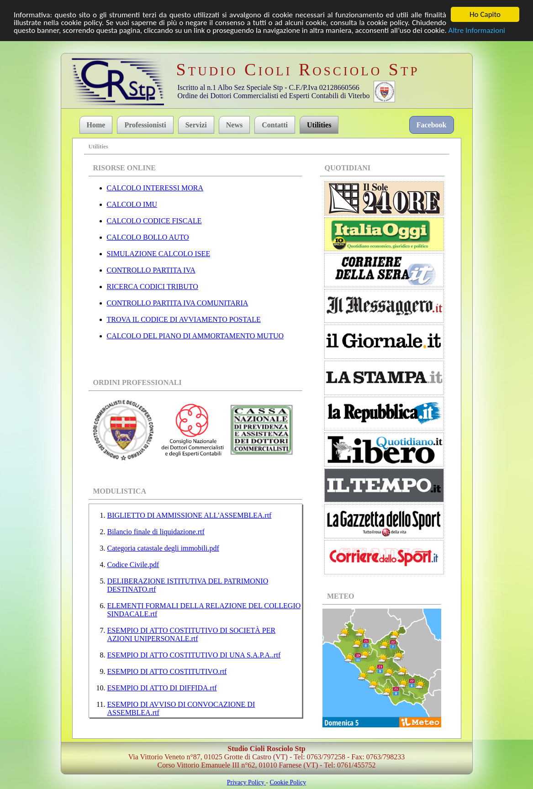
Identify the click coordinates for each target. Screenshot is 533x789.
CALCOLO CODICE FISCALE (154, 221)
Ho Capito (485, 14)
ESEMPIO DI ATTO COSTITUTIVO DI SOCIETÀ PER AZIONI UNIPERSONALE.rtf (191, 634)
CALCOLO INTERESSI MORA (155, 188)
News (234, 125)
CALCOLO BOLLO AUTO (148, 237)
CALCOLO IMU (132, 204)
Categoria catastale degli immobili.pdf (163, 548)
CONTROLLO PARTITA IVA (151, 270)
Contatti (275, 125)
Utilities (319, 125)
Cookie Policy (287, 781)
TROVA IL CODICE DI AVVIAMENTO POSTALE (184, 319)
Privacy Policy (246, 781)
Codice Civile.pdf (133, 564)
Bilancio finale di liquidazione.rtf (156, 531)
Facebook (432, 125)
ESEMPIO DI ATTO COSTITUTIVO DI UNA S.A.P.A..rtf (194, 654)
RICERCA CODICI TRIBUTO (152, 286)
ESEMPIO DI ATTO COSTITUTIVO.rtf (167, 671)
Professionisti (145, 125)
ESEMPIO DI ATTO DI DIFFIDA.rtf (162, 687)
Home (96, 125)
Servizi (196, 125)
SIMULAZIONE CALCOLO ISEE (159, 254)
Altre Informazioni (477, 30)
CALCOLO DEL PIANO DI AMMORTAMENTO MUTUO (195, 336)
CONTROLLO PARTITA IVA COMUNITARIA (177, 303)
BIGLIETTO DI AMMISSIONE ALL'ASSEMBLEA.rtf (189, 515)
